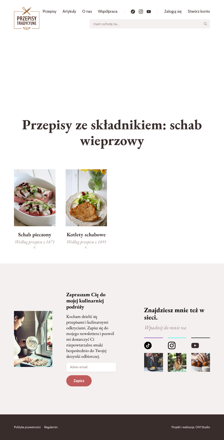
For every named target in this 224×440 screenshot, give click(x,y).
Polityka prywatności (27, 427)
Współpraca (107, 11)
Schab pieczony (34, 234)
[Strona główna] (26, 18)
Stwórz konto (199, 11)
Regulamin (51, 427)
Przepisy (49, 11)
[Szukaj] (205, 23)
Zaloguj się (173, 11)
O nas (87, 11)
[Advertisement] (112, 69)
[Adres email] (91, 367)
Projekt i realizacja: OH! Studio (191, 427)
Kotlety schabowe (86, 234)
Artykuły (69, 11)
